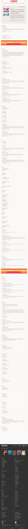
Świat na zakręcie (17, 487)
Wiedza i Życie (3, 472)
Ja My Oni (3, 474)
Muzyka (3, 510)
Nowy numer (4, 3)
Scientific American (4, 471)
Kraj (6, 3)
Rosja (2, 494)
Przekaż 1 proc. (17, 505)
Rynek (9, 3)
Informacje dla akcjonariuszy (18, 526)
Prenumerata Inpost (15, 454)
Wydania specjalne (4, 469)
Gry (2, 515)
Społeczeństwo (17, 504)
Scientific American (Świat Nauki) (19, 469)
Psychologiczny (17, 490)
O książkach (16, 488)
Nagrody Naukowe (17, 471)
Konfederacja (3, 485)
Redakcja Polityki (4, 521)
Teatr (2, 514)
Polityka (3, 468)
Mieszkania (3, 499)
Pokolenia (21, 3)
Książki (3, 509)
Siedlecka (16, 475)
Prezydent (3, 486)
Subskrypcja (19, 454)
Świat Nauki (3, 473)
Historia (16, 503)
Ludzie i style (16, 501)
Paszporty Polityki (4, 516)
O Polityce (3, 526)
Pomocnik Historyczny (4, 470)
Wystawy (3, 513)
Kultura (11, 3)
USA (2, 492)
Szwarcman (16, 476)
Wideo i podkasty (18, 3)
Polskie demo (16, 492)
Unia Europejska (4, 491)
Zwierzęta (16, 508)
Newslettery (16, 500)
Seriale (2, 512)
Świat (8, 3)
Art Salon (3, 518)
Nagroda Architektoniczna (5, 517)
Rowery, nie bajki (17, 491)
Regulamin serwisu (17, 521)
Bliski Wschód (3, 493)
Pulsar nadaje (16, 493)
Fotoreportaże (16, 502)
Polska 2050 (3, 484)
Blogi (15, 3)
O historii (16, 489)
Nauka (13, 3)
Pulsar (16, 468)
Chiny (2, 495)
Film (2, 511)
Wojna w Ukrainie (4, 490)
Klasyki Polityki (17, 507)
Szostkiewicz (16, 477)
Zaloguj (25, 1)
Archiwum (16, 509)
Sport (15, 506)
